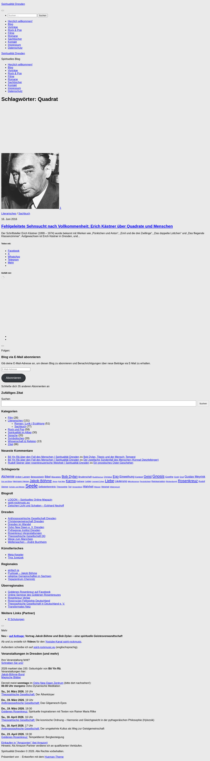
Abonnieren (13, 378)
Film (10, 417)
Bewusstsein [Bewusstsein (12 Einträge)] (37, 477)
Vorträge (13, 27)
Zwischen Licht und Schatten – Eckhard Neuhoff (36, 505)
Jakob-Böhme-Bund (12, 674)
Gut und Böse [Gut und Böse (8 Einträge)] (6, 481)
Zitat (10, 444)
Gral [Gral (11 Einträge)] (182, 477)
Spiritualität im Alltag (20, 432)
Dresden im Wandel (19, 524)
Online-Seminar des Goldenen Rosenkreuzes (34, 594)
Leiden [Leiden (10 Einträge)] (88, 481)
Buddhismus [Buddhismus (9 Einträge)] (97, 477)
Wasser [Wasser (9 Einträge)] (97, 487)
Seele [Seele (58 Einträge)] (31, 485)
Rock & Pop (15, 30)
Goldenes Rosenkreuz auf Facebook (29, 592)
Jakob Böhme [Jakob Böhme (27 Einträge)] (41, 481)
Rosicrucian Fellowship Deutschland (29, 600)
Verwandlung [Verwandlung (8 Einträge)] (77, 487)
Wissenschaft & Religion (22, 441)
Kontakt (12, 42)
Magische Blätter (11, 677)
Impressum (14, 44)
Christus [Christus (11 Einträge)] (108, 477)
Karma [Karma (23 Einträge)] (71, 481)
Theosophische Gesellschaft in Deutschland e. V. (36, 603)
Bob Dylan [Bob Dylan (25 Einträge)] (70, 476)
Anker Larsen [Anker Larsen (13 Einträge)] (22, 476)
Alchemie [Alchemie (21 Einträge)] (7, 476)
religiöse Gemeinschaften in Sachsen (29, 576)
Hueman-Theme (54, 756)
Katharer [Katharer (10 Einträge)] (80, 481)
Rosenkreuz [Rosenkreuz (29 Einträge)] (188, 481)
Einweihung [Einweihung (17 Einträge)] (127, 476)
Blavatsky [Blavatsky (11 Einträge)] (56, 477)
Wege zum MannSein (20, 539)
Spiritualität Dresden (13, 4)
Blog (10, 24)
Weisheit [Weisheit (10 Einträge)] (105, 487)
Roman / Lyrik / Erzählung (29, 423)
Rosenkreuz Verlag (19, 597)
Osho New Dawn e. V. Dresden (26, 527)
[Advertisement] (99, 129)
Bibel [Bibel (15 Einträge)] (48, 476)
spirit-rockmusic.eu (19, 502)
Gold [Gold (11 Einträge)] (176, 477)
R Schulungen (16, 619)
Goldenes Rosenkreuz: (14, 711)
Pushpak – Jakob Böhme (22, 573)
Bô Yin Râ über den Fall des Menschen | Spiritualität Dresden (43, 456)
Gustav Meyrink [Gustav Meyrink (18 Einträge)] (195, 476)
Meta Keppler (15, 554)
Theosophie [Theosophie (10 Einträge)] (61, 487)
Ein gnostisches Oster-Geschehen (113, 462)
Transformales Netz (19, 606)
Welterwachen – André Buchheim (27, 542)
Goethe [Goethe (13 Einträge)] (169, 476)
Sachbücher (15, 39)
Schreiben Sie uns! (12, 663)
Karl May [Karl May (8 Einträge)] (61, 481)
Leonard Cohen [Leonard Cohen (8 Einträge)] (98, 481)
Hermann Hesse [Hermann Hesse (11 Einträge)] (21, 481)
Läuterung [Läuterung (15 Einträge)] (121, 481)
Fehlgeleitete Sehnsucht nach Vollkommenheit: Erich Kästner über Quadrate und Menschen (87, 226)
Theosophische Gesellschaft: (18, 694)
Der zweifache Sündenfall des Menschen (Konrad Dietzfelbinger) (121, 459)
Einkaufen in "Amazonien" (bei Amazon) (24, 742)
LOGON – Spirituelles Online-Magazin (30, 499)
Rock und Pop (16, 429)
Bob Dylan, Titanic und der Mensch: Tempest (109, 456)
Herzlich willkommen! (20, 21)
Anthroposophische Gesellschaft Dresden (32, 518)
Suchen (5, 399)
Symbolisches (16, 438)
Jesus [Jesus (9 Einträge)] (55, 481)
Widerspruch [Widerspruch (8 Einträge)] (115, 487)
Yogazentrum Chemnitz (21, 579)
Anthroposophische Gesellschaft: (20, 703)
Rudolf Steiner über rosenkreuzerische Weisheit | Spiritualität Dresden (48, 462)
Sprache (13, 435)
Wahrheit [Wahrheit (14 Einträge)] (88, 486)
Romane (13, 36)
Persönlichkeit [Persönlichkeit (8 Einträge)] (145, 481)
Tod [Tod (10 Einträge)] (69, 487)
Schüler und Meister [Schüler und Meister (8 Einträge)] (17, 487)
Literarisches (8, 213)
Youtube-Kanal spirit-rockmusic (63, 641)
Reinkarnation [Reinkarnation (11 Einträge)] (158, 481)
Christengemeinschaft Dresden (26, 521)
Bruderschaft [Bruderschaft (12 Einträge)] (85, 477)
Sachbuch (24, 213)
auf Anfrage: (17, 636)
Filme (11, 33)
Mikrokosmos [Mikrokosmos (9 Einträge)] (133, 481)
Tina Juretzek (15, 557)
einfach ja (13, 570)
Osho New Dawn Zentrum (48, 683)
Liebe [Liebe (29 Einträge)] (109, 481)
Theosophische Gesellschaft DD (26, 536)
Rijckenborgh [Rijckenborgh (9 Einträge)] (171, 481)
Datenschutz (15, 47)
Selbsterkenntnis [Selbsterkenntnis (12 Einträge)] (47, 486)
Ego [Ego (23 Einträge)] (116, 476)
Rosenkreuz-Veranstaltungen (25, 533)
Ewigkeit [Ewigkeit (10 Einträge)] (139, 477)
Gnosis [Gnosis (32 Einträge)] (158, 476)
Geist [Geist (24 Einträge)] (148, 476)
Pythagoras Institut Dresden (24, 530)
